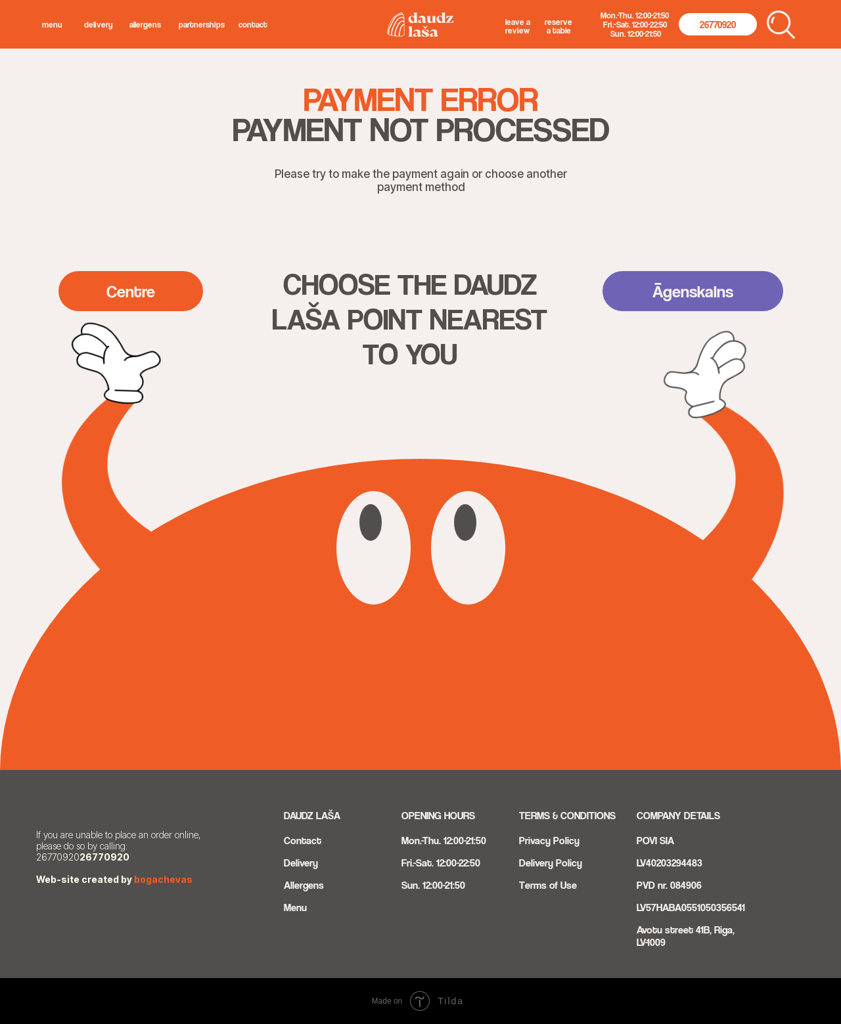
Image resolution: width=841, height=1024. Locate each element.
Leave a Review (517, 26)
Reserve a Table (558, 26)
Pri (524, 840)
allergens (145, 25)
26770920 (104, 857)
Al (288, 885)
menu (52, 25)
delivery (98, 25)
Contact (253, 25)
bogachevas (163, 879)
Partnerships (202, 25)
